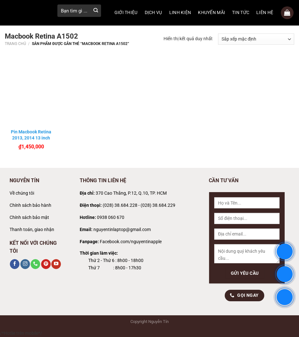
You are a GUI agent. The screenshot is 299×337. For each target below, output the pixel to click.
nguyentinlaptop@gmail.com (122, 229)
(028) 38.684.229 (158, 205)
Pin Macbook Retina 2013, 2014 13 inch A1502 (31, 137)
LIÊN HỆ (264, 12)
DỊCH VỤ (153, 12)
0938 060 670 (110, 217)
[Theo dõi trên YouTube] (56, 264)
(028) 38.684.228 (120, 205)
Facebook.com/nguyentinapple (131, 241)
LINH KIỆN (180, 12)
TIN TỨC (240, 12)
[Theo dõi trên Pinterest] (46, 264)
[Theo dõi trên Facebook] (14, 264)
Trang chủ (15, 43)
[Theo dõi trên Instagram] (25, 264)
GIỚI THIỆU (126, 12)
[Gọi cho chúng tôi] (35, 264)
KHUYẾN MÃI (211, 12)
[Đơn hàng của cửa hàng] (256, 39)
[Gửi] (95, 10)
